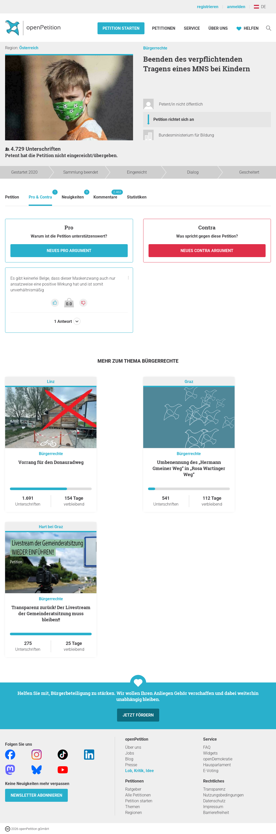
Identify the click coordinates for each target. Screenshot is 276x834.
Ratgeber (133, 789)
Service (192, 28)
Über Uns (218, 28)
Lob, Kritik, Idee (139, 770)
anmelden (236, 6)
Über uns (133, 747)
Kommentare (105, 194)
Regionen (133, 812)
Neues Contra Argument (207, 250)
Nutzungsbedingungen (223, 795)
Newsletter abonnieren (36, 795)
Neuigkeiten (73, 194)
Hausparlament (217, 764)
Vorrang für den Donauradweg (51, 462)
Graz (189, 381)
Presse (131, 764)
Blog (129, 759)
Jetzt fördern (138, 715)
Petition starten (121, 28)
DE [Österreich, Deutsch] (260, 6)
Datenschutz (214, 800)
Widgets (210, 753)
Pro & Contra (40, 194)
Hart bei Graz (51, 527)
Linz (51, 381)
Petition (12, 197)
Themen (132, 806)
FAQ (206, 747)
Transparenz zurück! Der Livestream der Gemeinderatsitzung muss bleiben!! (50, 613)
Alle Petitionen (138, 795)
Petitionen (164, 28)
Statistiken (137, 197)
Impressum (213, 806)
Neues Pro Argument (69, 250)
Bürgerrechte (155, 48)
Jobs (129, 753)
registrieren (207, 6)
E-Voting (210, 770)
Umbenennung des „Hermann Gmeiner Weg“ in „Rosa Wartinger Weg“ (189, 468)
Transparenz (214, 789)
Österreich (28, 47)
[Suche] (268, 28)
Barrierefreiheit (216, 812)
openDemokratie (217, 759)
